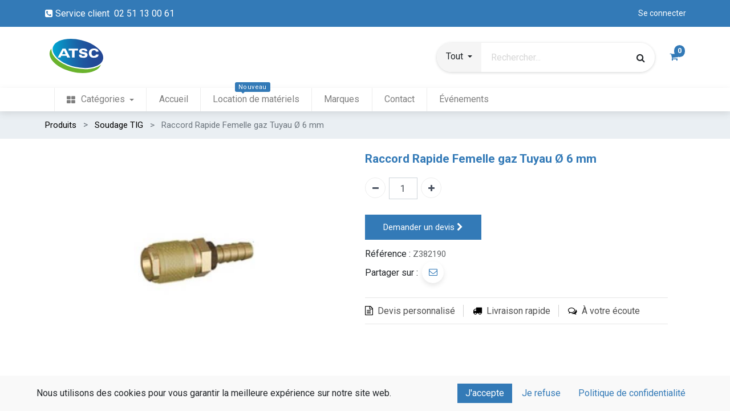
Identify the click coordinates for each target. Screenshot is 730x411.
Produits (60, 125)
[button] (459, 57)
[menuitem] (100, 99)
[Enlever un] (375, 188)
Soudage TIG (119, 125)
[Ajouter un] (431, 188)
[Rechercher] (641, 57)
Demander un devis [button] (423, 227)
